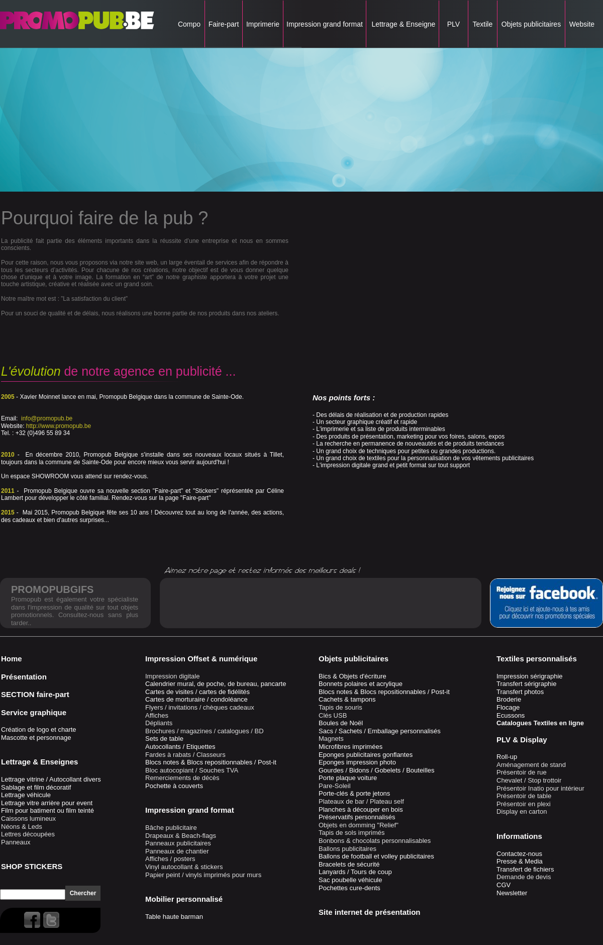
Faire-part (224, 24)
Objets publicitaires (531, 24)
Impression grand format (324, 24)
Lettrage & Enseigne (403, 24)
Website (581, 24)
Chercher (83, 893)
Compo (189, 24)
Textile (482, 24)
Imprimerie (262, 24)
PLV (453, 24)
